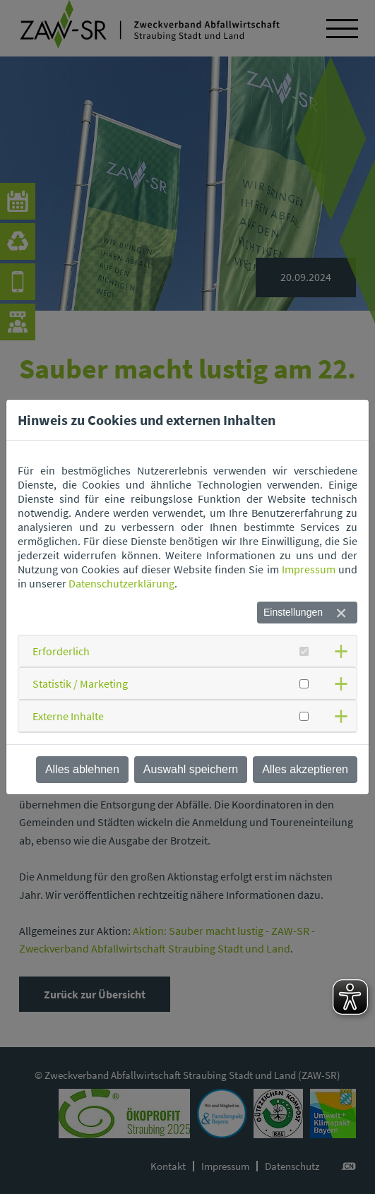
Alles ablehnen (82, 769)
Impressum (308, 569)
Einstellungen (293, 612)
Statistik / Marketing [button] (80, 683)
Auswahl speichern (190, 769)
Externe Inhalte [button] (68, 716)
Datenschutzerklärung (121, 583)
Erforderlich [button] (61, 651)
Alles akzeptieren (305, 769)
